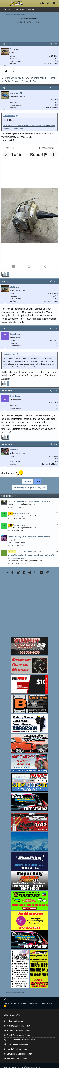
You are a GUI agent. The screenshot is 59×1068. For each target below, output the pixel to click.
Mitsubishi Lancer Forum (17, 1058)
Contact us (8, 1003)
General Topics (19, 543)
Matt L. (10, 543)
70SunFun (11, 504)
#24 (55, 328)
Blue (6, 999)
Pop (9, 516)
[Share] (51, 44)
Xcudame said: (9, 115)
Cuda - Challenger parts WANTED (24, 516)
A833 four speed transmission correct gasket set (29, 501)
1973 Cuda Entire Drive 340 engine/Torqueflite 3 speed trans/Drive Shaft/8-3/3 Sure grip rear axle (31, 554)
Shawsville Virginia (51, 107)
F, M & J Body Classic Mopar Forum (21, 1040)
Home (49, 1003)
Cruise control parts (22, 513)
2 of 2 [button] (37, 481)
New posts (7, 9)
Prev (27, 481)
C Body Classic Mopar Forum (18, 1035)
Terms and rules (20, 1003)
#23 (55, 281)
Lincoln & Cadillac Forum (17, 1049)
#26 (55, 444)
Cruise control (19, 525)
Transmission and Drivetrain (26, 504)
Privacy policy (34, 1003)
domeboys (24, 22)
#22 (55, 88)
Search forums (31, 9)
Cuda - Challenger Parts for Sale (30, 561)
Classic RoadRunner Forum (17, 1044)
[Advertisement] (28, 606)
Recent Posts (19, 9)
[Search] (54, 3)
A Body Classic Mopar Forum (18, 1026)
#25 (55, 391)
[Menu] (5, 3)
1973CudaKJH (13, 561)
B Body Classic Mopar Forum (18, 1030)
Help (43, 1003)
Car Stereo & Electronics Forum (19, 1054)
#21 (55, 44)
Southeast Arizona (51, 64)
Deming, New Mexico (50, 464)
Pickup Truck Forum (15, 1021)
